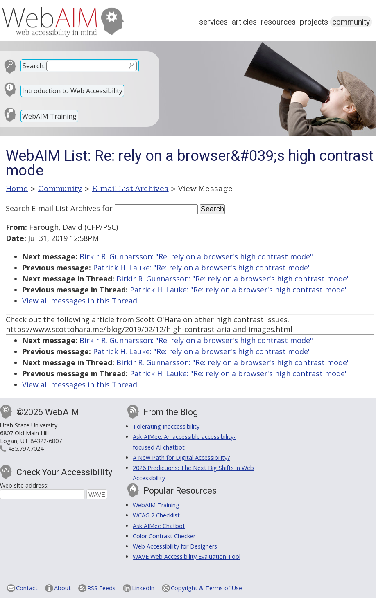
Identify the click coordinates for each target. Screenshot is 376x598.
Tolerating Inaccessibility (166, 426)
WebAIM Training (49, 116)
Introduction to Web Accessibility (72, 90)
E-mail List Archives (130, 188)
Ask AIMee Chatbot (159, 526)
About (62, 588)
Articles (244, 22)
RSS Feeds (101, 588)
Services (213, 22)
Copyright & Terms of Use (206, 588)
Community (351, 22)
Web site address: (24, 485)
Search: (34, 65)
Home (17, 188)
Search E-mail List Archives (53, 208)
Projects (314, 22)
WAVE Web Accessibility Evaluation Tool (186, 556)
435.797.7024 (25, 448)
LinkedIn (143, 588)
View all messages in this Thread (79, 301)
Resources (278, 22)
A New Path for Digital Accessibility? (181, 457)
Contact (27, 588)
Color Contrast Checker (164, 536)
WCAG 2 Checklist (156, 515)
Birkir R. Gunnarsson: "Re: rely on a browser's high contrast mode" (196, 256)
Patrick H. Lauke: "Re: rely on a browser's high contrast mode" (202, 267)
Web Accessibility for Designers (175, 546)
